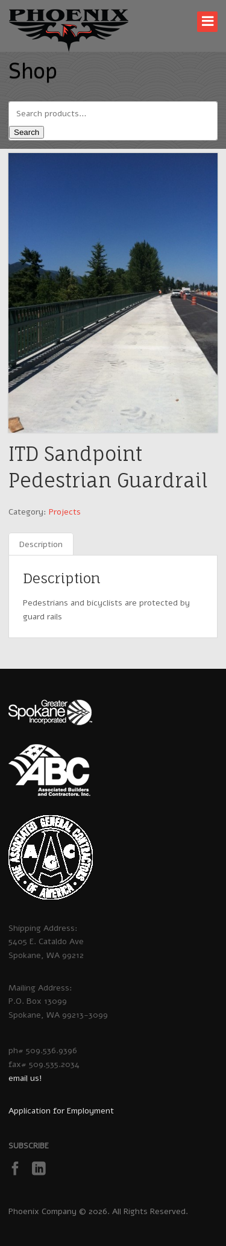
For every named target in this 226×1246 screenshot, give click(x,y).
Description (41, 544)
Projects (65, 512)
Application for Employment (61, 1110)
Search (26, 132)
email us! (25, 1078)
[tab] (41, 545)
